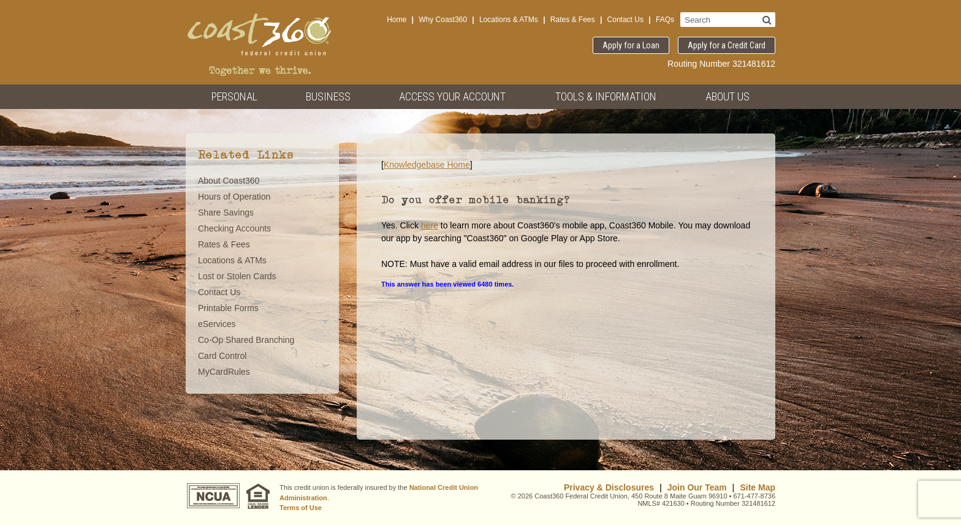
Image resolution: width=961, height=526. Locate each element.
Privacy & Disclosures (609, 487)
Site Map (757, 487)
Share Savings (226, 212)
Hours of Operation (234, 196)
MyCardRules (224, 372)
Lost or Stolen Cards (237, 276)
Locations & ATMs (508, 19)
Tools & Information (605, 96)
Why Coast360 (443, 19)
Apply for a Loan (630, 45)
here (429, 225)
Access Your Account (452, 96)
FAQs (665, 19)
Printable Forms (228, 308)
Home (396, 19)
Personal (234, 96)
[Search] (767, 19)
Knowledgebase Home (427, 165)
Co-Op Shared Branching (246, 340)
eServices (216, 324)
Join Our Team (697, 487)
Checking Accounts (234, 228)
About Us (727, 96)
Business (328, 96)
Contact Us (625, 19)
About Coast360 (228, 181)
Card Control (222, 356)
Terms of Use (300, 507)
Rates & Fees (572, 19)
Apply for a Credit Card (726, 45)
